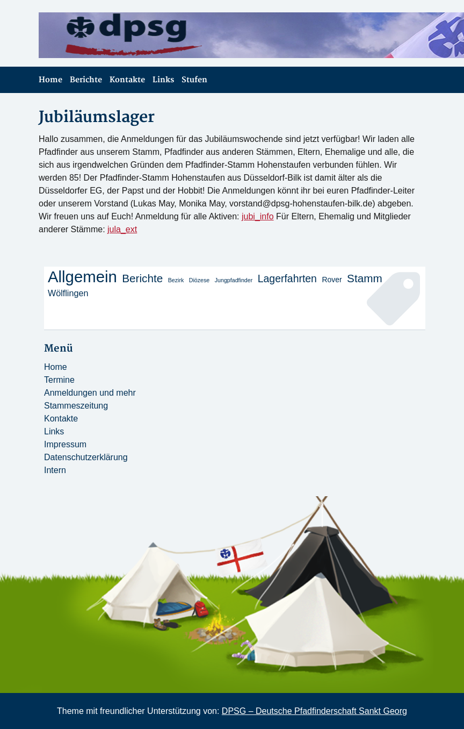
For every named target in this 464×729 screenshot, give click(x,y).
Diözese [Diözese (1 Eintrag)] (199, 280)
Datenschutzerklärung (86, 457)
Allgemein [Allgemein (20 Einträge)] (82, 276)
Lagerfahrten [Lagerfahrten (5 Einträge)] (287, 278)
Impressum (65, 444)
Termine (59, 379)
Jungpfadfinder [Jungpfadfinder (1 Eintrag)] (234, 280)
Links (163, 79)
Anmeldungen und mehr (90, 392)
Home (50, 79)
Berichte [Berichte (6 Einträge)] (142, 278)
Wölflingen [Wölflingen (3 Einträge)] (68, 293)
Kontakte (127, 79)
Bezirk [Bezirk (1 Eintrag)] (176, 280)
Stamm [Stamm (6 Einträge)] (364, 278)
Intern (55, 470)
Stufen (194, 79)
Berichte (86, 79)
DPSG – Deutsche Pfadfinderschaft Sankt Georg (314, 711)
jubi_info (258, 216)
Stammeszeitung (76, 405)
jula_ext (122, 229)
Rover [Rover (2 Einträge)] (332, 279)
